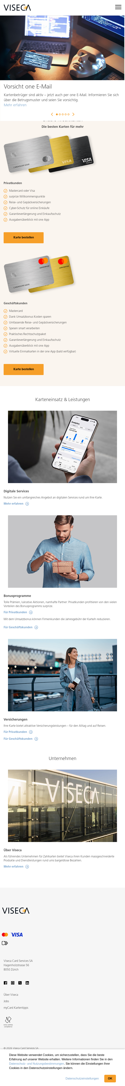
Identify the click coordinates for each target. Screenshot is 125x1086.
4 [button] (65, 114)
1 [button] (57, 114)
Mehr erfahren (15, 105)
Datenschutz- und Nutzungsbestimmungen (36, 1063)
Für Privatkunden (15, 612)
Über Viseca (11, 995)
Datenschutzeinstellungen (82, 1078)
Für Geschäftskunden (18, 627)
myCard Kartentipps (16, 1008)
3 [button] (63, 114)
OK (110, 1078)
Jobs (6, 1001)
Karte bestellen (23, 237)
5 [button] (68, 114)
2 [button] (60, 114)
